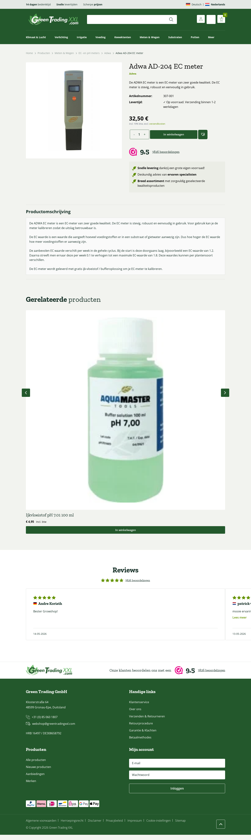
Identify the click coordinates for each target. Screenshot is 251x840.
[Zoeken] (171, 19)
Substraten (175, 37)
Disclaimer (94, 826)
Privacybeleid (114, 826)
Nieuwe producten (38, 772)
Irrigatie (82, 37)
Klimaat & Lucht (36, 37)
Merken (31, 786)
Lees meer (239, 623)
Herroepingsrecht (72, 826)
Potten (195, 37)
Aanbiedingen (35, 779)
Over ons (135, 714)
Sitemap (180, 826)
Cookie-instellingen (158, 826)
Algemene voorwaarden (41, 826)
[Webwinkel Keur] (177, 151)
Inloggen (177, 794)
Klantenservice (139, 707)
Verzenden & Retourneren (147, 721)
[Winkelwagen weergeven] (220, 19)
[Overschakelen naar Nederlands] (215, 4)
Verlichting (61, 37)
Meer (211, 37)
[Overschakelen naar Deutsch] (194, 4)
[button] (202, 134)
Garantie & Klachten (142, 736)
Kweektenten (122, 37)
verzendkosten (157, 123)
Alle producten (36, 765)
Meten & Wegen (149, 37)
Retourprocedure (141, 729)
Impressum (134, 826)
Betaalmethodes (140, 743)
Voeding (100, 37)
